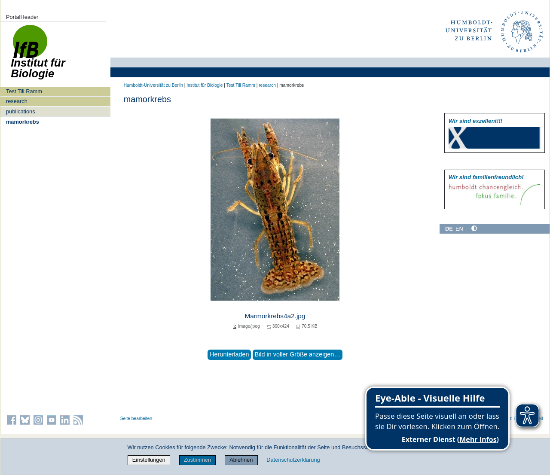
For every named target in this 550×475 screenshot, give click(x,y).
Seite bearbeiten (136, 418)
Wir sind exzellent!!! (475, 121)
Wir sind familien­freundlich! (486, 177)
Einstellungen (148, 460)
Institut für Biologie (204, 85)
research (17, 101)
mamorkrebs (22, 122)
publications (20, 111)
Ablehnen (241, 460)
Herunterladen (229, 354)
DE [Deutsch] (449, 228)
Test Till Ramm (24, 91)
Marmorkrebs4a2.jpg (275, 316)
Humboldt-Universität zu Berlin (153, 85)
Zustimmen (197, 460)
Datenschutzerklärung (293, 460)
